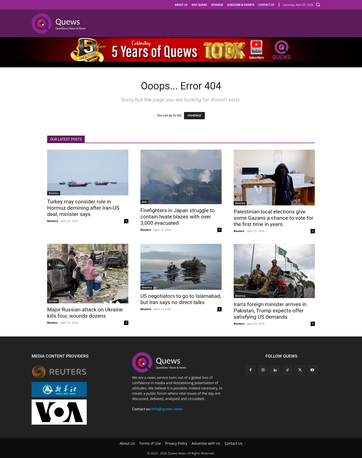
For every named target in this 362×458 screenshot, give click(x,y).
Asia (144, 202)
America (54, 193)
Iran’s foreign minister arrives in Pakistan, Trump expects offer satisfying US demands (270, 310)
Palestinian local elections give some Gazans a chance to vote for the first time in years (273, 218)
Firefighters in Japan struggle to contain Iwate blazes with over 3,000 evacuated (177, 216)
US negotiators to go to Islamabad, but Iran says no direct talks (180, 299)
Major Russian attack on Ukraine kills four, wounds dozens (85, 313)
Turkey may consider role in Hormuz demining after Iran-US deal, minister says (83, 208)
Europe (53, 301)
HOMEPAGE (194, 115)
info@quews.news (166, 409)
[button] (317, 4)
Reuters (52, 221)
